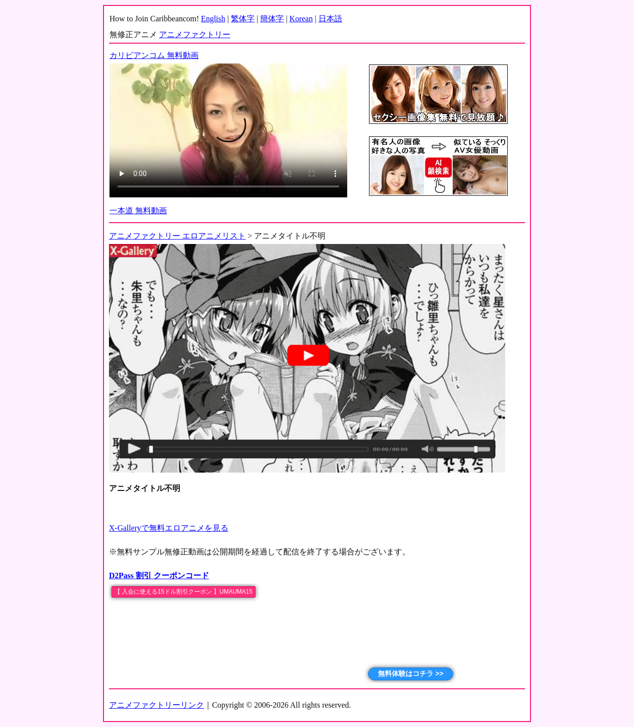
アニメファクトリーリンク (156, 705)
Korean (301, 18)
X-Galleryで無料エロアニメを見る (168, 528)
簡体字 (272, 18)
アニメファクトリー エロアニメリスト (177, 236)
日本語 (330, 18)
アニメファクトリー (194, 34)
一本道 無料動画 (138, 210)
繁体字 (243, 18)
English (213, 18)
